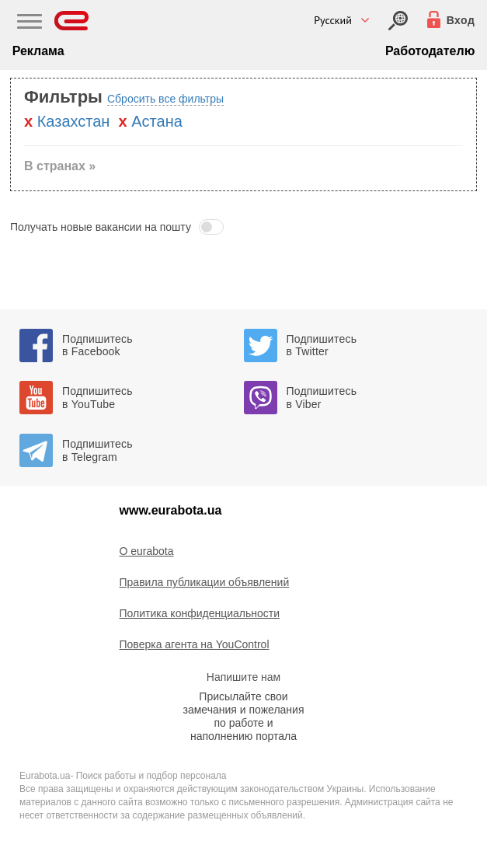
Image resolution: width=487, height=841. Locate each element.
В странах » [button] (60, 166)
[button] (243, 227)
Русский (333, 20)
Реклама (38, 51)
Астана (157, 121)
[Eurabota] (71, 20)
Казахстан (73, 121)
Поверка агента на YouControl (195, 644)
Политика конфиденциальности (200, 613)
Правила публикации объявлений (205, 582)
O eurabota (147, 551)
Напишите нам (243, 677)
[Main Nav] (29, 23)
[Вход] (398, 20)
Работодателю (430, 51)
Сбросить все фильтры (165, 98)
